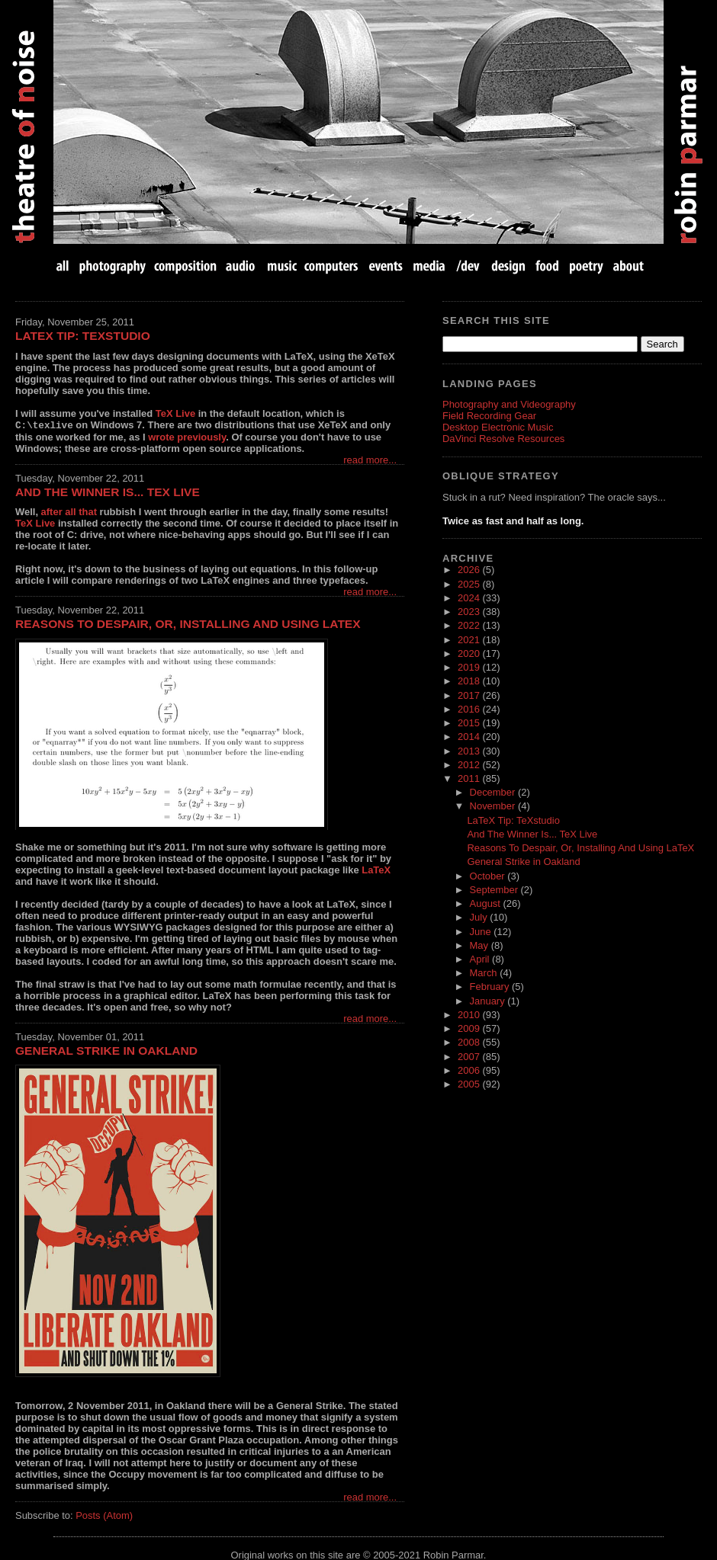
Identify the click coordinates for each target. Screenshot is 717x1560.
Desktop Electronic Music (497, 427)
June (482, 931)
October (489, 876)
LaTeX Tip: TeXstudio (82, 335)
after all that (69, 511)
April (481, 959)
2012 (470, 764)
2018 (470, 681)
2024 (470, 598)
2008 (470, 1042)
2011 (470, 778)
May (480, 945)
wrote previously (187, 436)
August (486, 903)
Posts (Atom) (104, 1514)
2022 (470, 625)
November (494, 806)
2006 (470, 1070)
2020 (470, 653)
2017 (470, 695)
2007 (470, 1056)
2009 (470, 1028)
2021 (470, 639)
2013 (470, 751)
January (489, 1001)
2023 (470, 611)
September (495, 889)
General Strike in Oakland (106, 1049)
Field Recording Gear (489, 415)
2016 (470, 709)
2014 (470, 736)
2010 (470, 1014)
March (485, 973)
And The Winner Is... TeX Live (107, 491)
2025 (470, 584)
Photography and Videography (509, 404)
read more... (370, 459)
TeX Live (175, 413)
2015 (470, 723)
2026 (470, 569)
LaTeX (376, 869)
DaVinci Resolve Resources (503, 438)
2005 (470, 1084)
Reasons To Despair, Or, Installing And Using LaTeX (188, 623)
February (491, 986)
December (494, 792)
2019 (470, 667)
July (480, 917)
